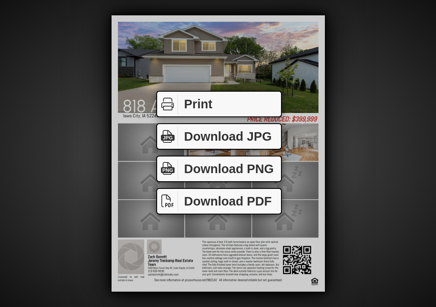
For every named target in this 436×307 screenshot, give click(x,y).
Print (184, 104)
